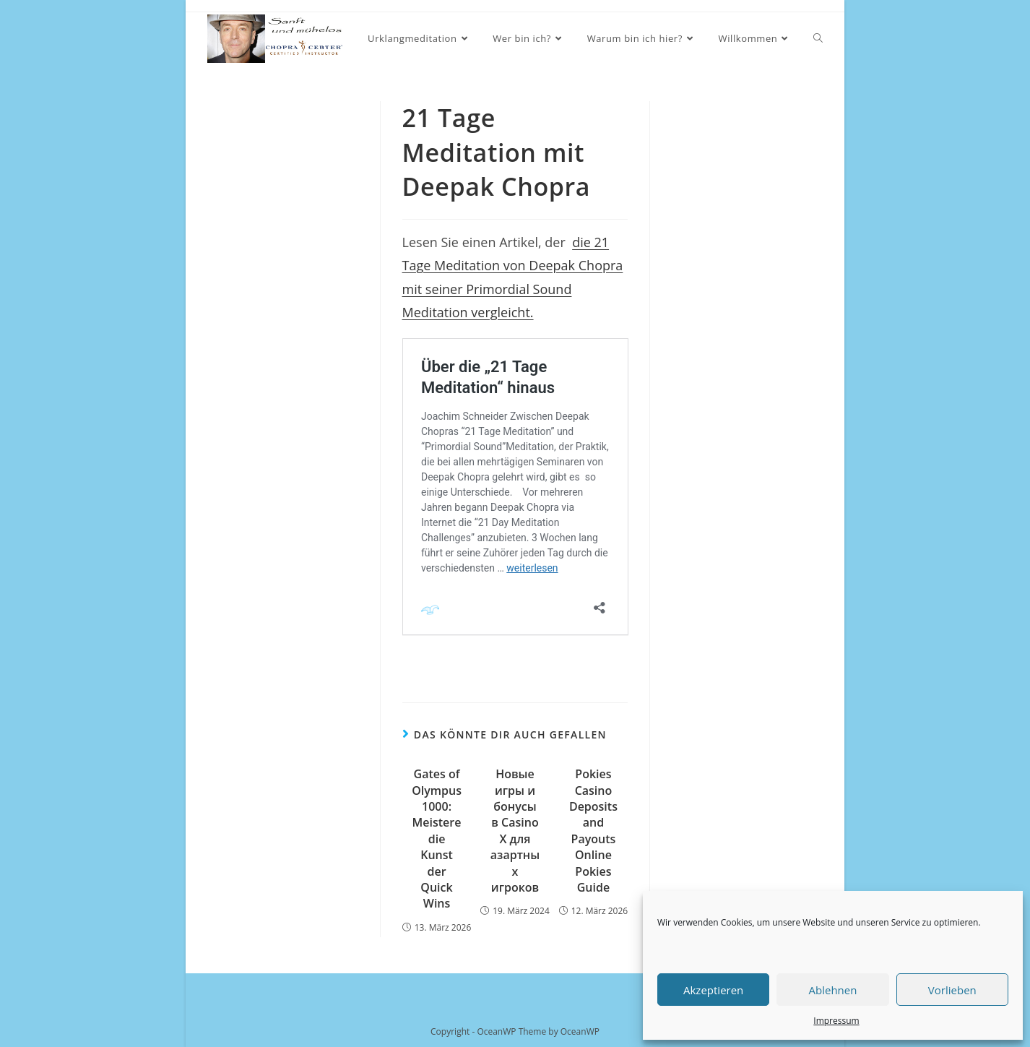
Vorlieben (952, 990)
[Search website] (818, 38)
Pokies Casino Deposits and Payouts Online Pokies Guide (593, 830)
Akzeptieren (713, 990)
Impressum (836, 1020)
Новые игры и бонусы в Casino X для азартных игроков (515, 830)
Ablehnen (833, 990)
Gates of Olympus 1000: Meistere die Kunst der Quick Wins (437, 838)
